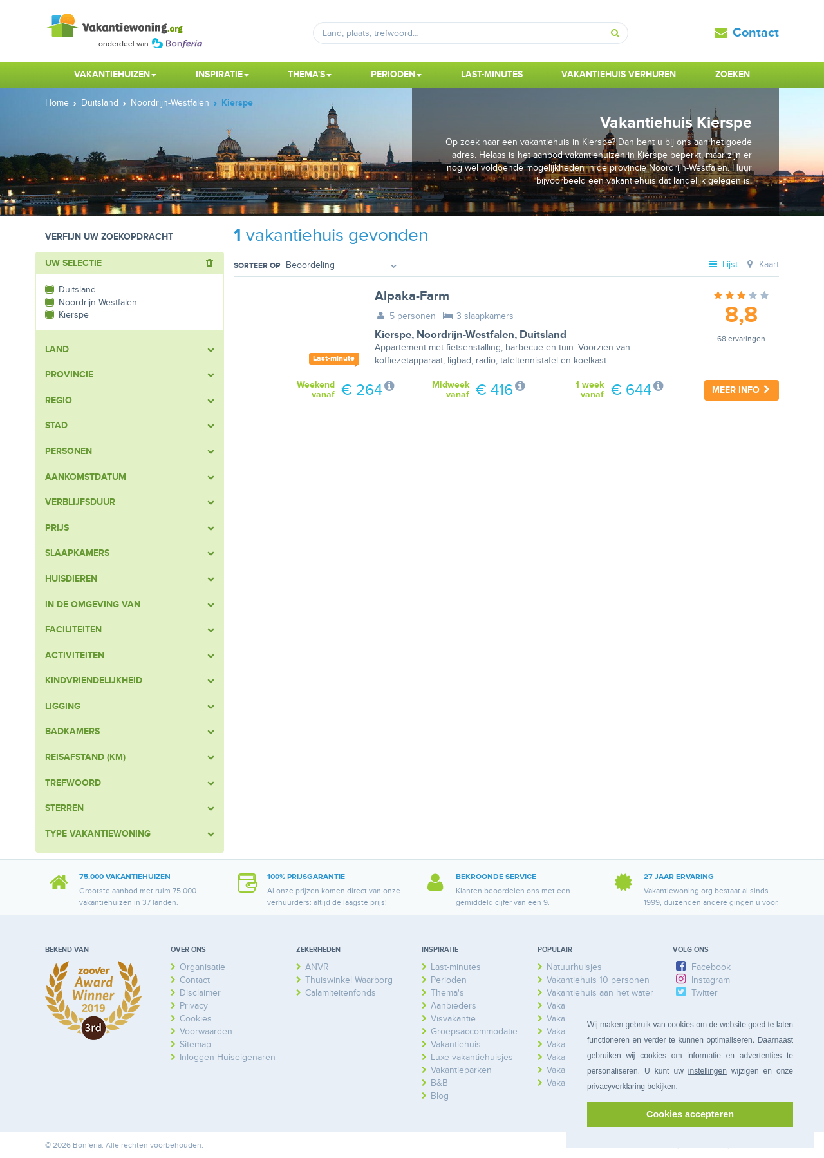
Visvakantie (453, 1018)
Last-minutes (492, 74)
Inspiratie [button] (222, 74)
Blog (440, 1095)
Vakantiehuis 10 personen (598, 979)
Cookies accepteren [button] (690, 1114)
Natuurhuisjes (574, 967)
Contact (756, 33)
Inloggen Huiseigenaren (228, 1057)
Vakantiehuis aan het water (600, 992)
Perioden (449, 979)
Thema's (447, 992)
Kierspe (393, 334)
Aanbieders (453, 1005)
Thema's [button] (310, 74)
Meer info (741, 389)
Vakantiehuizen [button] (115, 74)
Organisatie (202, 967)
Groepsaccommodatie (474, 1031)
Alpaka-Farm (412, 296)
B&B (439, 1082)
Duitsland (543, 334)
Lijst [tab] (722, 264)
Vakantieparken (461, 1070)
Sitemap (195, 1044)
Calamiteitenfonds (340, 992)
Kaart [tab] (761, 264)
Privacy (194, 1005)
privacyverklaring (616, 1086)
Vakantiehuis (456, 1044)
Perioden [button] (396, 74)
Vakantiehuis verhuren (618, 74)
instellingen (707, 1071)
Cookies (196, 1018)
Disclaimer (200, 992)
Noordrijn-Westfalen (465, 334)
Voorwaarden (206, 1031)
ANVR (317, 967)
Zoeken (732, 74)
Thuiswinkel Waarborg (349, 979)
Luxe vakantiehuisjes (472, 1057)
